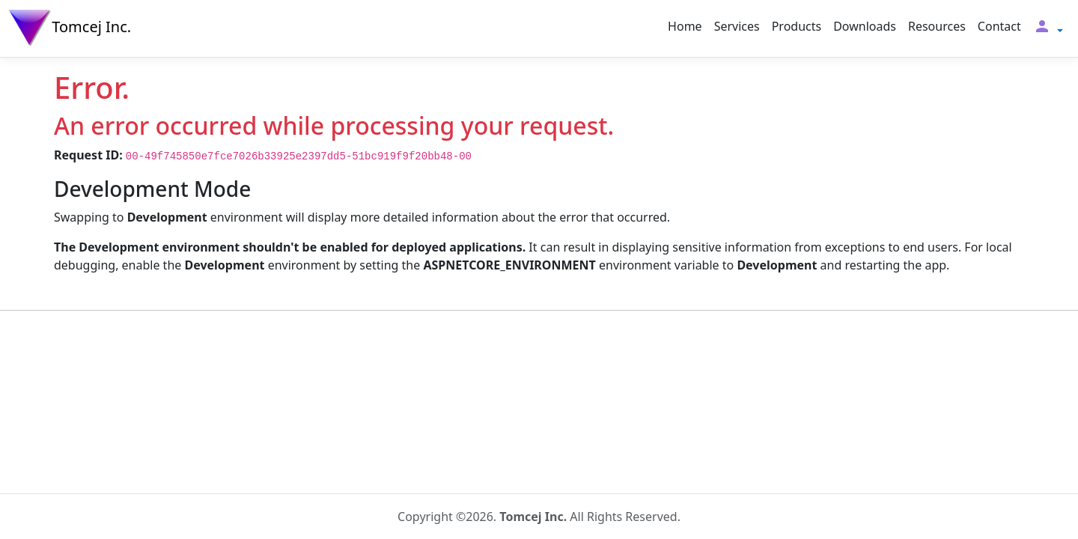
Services (737, 26)
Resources (937, 26)
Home (685, 26)
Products (797, 26)
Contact (999, 26)
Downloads (864, 26)
